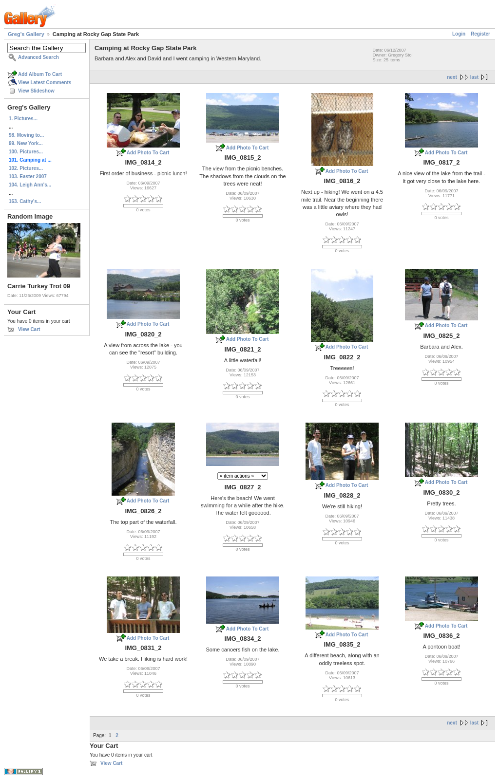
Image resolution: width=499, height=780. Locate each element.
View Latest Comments (44, 82)
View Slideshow (36, 90)
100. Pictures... (26, 151)
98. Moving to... (26, 135)
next (452, 77)
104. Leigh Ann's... (30, 184)
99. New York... (26, 143)
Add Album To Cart (40, 74)
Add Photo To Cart (148, 152)
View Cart (29, 329)
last (474, 77)
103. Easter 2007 (28, 176)
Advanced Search (38, 57)
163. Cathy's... (25, 201)
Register (480, 34)
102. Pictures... (26, 168)
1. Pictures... (23, 118)
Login (458, 34)
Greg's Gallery (26, 34)
